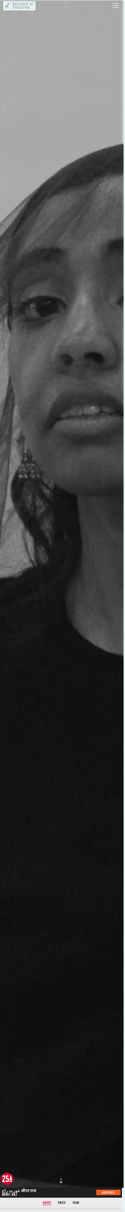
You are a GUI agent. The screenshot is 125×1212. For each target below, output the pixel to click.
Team (75, 1203)
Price (62, 1203)
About (47, 1203)
